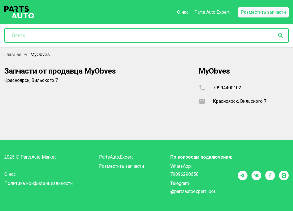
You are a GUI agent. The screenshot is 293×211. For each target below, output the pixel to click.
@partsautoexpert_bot (192, 191)
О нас (183, 12)
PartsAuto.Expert (116, 157)
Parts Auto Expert (211, 12)
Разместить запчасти (121, 166)
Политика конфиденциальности (38, 183)
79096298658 (184, 174)
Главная (12, 54)
